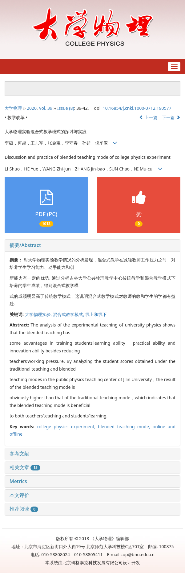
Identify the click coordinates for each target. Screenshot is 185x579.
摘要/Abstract (25, 245)
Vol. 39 (45, 108)
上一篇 (148, 117)
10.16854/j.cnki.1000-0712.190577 (137, 108)
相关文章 (25, 467)
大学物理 (13, 108)
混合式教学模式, (69, 314)
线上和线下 (96, 314)
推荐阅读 (24, 508)
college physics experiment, (67, 426)
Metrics (18, 481)
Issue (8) (65, 108)
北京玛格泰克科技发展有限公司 (92, 562)
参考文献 (19, 453)
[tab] (92, 245)
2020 (32, 108)
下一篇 (171, 117)
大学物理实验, (39, 314)
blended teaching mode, (125, 426)
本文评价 (19, 495)
